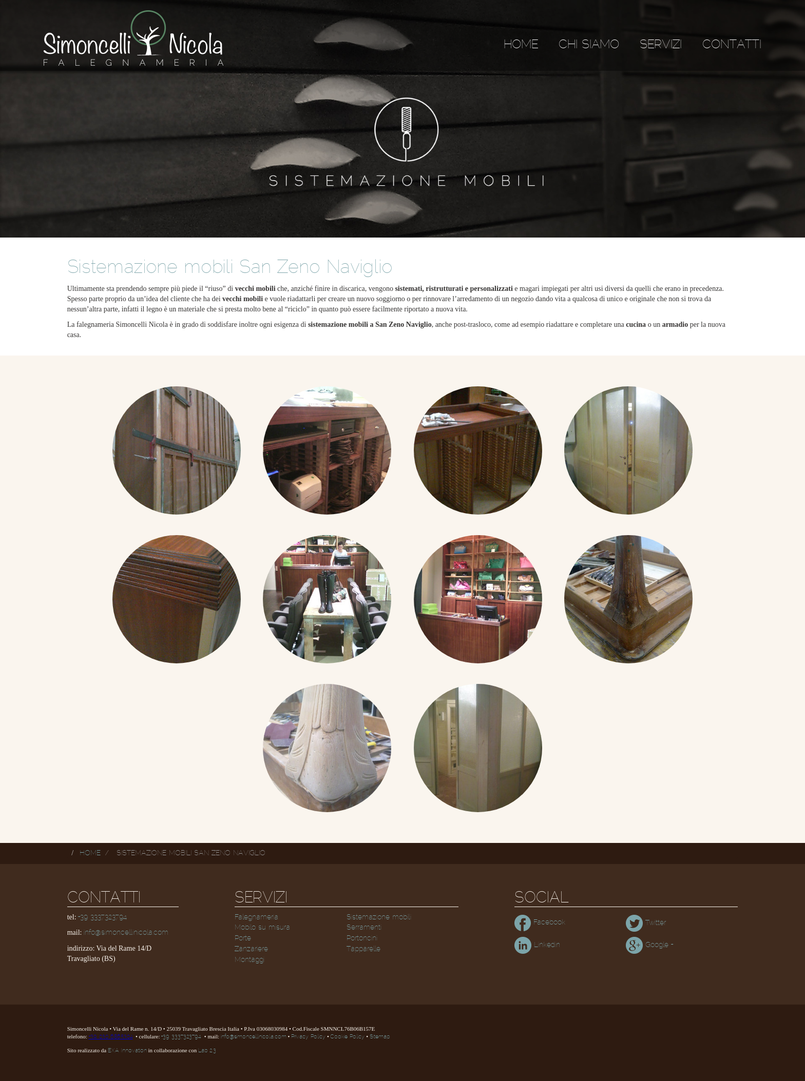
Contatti (731, 44)
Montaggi (249, 960)
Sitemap (380, 1037)
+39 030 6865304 (111, 1037)
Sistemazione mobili (379, 917)
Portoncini (362, 938)
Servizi (661, 44)
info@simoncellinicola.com (126, 932)
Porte (243, 938)
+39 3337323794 (102, 917)
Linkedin (537, 945)
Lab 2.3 (207, 1051)
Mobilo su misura (262, 927)
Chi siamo (589, 44)
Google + (649, 945)
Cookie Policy (347, 1037)
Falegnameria (256, 917)
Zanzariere (251, 949)
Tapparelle (363, 949)
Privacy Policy (308, 1037)
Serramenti (364, 927)
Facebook (539, 922)
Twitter (646, 923)
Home (521, 44)
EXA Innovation (127, 1051)
